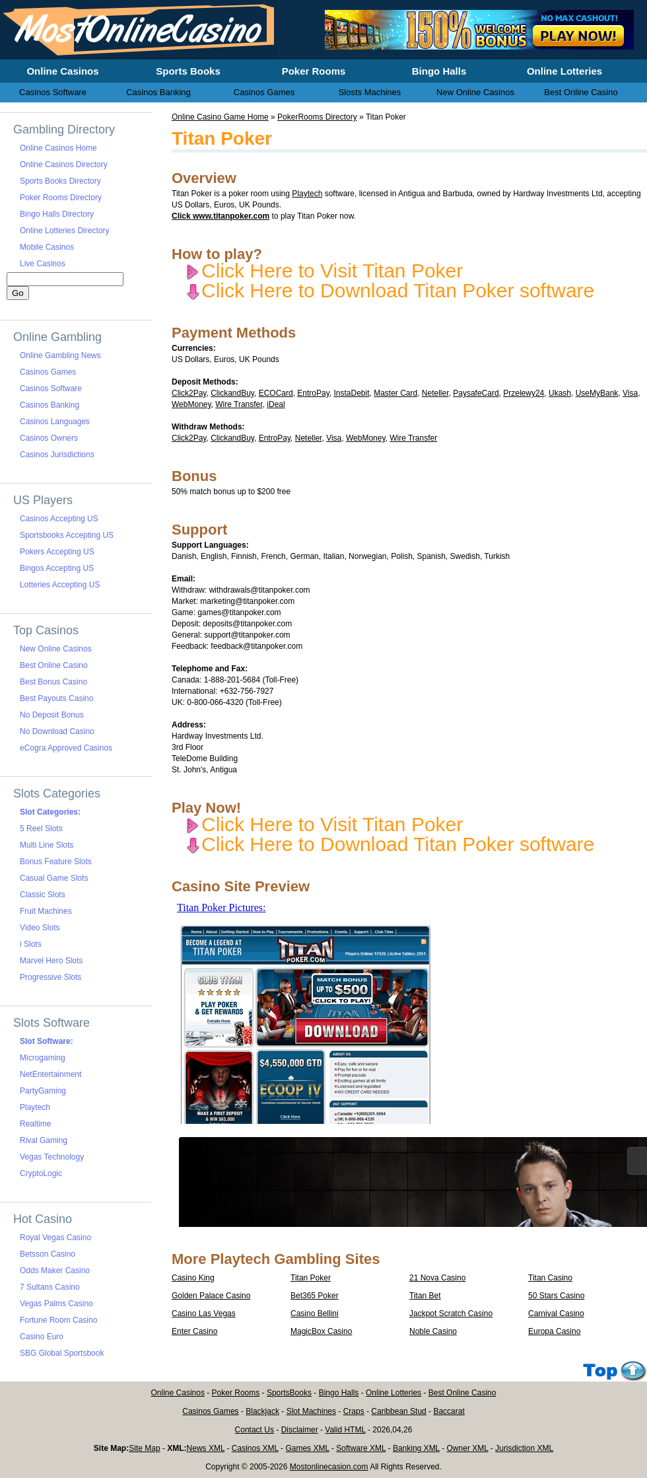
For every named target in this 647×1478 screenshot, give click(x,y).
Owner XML (468, 1448)
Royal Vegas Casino (55, 1237)
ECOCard (276, 393)
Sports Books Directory (60, 181)
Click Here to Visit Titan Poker (324, 270)
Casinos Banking (49, 405)
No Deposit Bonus (52, 715)
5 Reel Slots (41, 828)
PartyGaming (43, 1090)
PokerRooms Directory (317, 117)
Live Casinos (42, 263)
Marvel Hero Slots (51, 960)
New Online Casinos (56, 648)
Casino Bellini (314, 1313)
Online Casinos (178, 1392)
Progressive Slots (50, 977)
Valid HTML (345, 1429)
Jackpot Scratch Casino (451, 1313)
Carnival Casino (556, 1313)
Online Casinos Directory (64, 164)
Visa (630, 393)
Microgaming (42, 1057)
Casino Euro (41, 1336)
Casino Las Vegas (204, 1313)
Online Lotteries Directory (64, 230)
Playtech (307, 193)
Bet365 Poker (314, 1295)
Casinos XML (255, 1448)
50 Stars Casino (556, 1295)
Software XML (361, 1448)
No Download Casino (57, 731)
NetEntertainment (50, 1074)
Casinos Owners (49, 438)
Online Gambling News (60, 355)
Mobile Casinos (47, 247)
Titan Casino (550, 1277)
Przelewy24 (523, 393)
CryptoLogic (41, 1173)
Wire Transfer (238, 404)
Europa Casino (554, 1331)
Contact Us (254, 1429)
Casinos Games (48, 372)
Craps (353, 1411)
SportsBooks (289, 1392)
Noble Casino (433, 1331)
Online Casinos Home (58, 148)
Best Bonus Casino (53, 681)
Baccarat (448, 1411)
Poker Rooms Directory (61, 197)
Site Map (144, 1448)
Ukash (560, 393)
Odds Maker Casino (55, 1270)
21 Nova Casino (437, 1277)
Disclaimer (299, 1429)
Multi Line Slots (46, 845)
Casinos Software (51, 388)
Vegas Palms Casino (56, 1303)
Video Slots (40, 927)
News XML (206, 1448)
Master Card (395, 393)
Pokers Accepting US (57, 551)
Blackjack (262, 1411)
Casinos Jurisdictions (57, 454)
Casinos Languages (55, 421)
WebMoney (191, 404)
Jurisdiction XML (524, 1448)
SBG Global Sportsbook (62, 1353)
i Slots (31, 944)
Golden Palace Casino (211, 1295)
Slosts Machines (370, 92)
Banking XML (416, 1448)
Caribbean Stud (398, 1411)
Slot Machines (311, 1411)
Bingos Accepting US (57, 568)
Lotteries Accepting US (60, 584)
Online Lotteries (393, 1392)
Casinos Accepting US (59, 518)
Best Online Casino (54, 665)
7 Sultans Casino (50, 1287)
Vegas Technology (52, 1157)
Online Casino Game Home (220, 117)
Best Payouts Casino (56, 698)
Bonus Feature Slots (56, 861)
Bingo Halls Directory (57, 214)
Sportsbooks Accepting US (67, 535)
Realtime (35, 1123)
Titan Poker (310, 1277)
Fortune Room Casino (58, 1320)
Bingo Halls (339, 1392)
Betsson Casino (47, 1254)
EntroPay (313, 393)
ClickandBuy (232, 393)
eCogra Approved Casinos (66, 748)
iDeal (276, 404)
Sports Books (188, 71)
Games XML (307, 1448)
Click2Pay (189, 393)
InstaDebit (351, 393)
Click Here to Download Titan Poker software (389, 290)
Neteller (435, 393)
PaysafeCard (475, 393)
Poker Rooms (236, 1392)
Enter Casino (194, 1331)
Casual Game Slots (54, 878)
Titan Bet (425, 1295)
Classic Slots (42, 894)
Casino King (193, 1277)
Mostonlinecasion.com (329, 1466)
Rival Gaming (43, 1140)
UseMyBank (597, 393)
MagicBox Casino (321, 1331)
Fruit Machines (46, 911)
